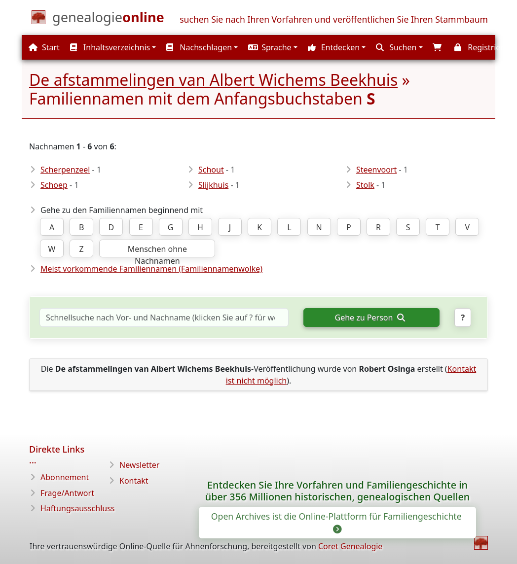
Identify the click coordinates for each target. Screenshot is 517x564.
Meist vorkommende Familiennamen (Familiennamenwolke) (151, 268)
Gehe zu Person (370, 317)
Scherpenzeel (65, 169)
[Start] (108, 19)
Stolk (365, 184)
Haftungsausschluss (77, 508)
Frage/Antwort (67, 493)
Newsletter (139, 464)
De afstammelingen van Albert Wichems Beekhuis (213, 79)
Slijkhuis (213, 184)
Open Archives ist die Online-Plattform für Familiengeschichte (337, 522)
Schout (211, 169)
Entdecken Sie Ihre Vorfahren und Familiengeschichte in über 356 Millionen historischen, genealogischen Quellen (337, 491)
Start (44, 47)
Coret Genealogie (350, 546)
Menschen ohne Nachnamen (157, 250)
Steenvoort (376, 169)
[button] (271, 47)
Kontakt (133, 480)
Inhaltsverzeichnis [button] (110, 47)
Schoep (54, 184)
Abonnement (64, 477)
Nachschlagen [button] (199, 47)
